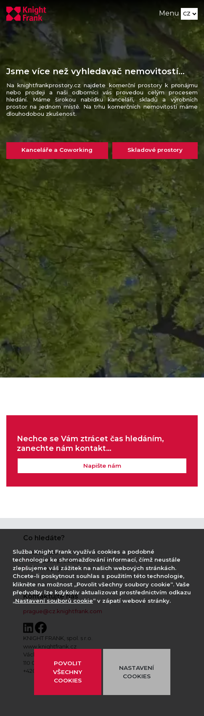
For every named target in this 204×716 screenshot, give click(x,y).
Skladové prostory (155, 149)
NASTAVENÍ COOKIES (136, 672)
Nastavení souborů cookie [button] (54, 600)
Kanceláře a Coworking (57, 149)
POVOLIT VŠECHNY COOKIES (67, 672)
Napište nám (102, 465)
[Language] (189, 14)
